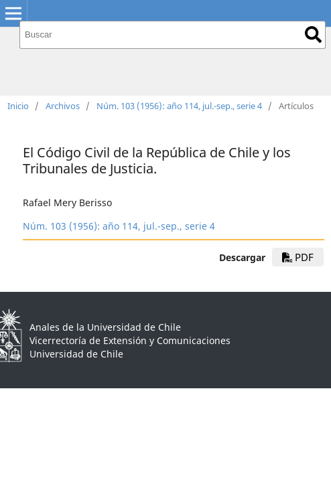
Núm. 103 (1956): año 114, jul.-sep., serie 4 (179, 106)
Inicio (18, 106)
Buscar (313, 34)
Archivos (63, 106)
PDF (298, 257)
